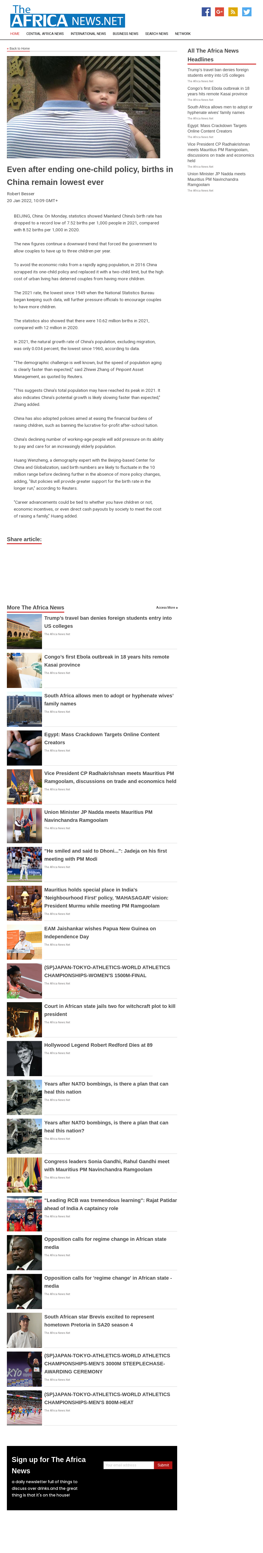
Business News (125, 34)
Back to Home (18, 48)
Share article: (24, 539)
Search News (156, 34)
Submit (163, 1465)
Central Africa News (45, 34)
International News (88, 34)
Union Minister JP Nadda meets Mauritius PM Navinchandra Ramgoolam (216, 179)
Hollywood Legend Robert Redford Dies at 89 (98, 1045)
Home (15, 34)
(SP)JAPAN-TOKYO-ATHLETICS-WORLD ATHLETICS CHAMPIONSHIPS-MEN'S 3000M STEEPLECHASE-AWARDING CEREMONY (107, 1364)
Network (183, 34)
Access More (165, 607)
